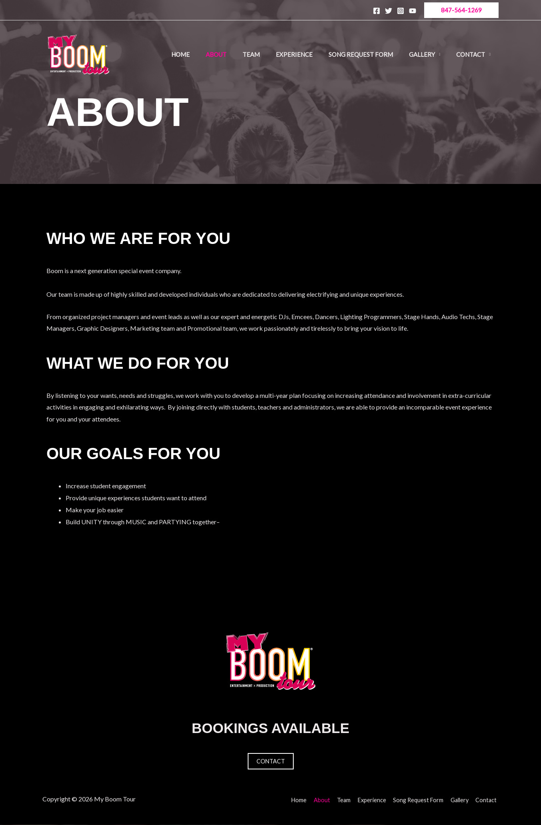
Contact (470, 54)
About (216, 54)
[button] (461, 10)
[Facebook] (376, 10)
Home (180, 54)
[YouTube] (412, 10)
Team (251, 54)
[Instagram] (400, 10)
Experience (294, 54)
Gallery (422, 54)
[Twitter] (388, 10)
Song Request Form (361, 54)
